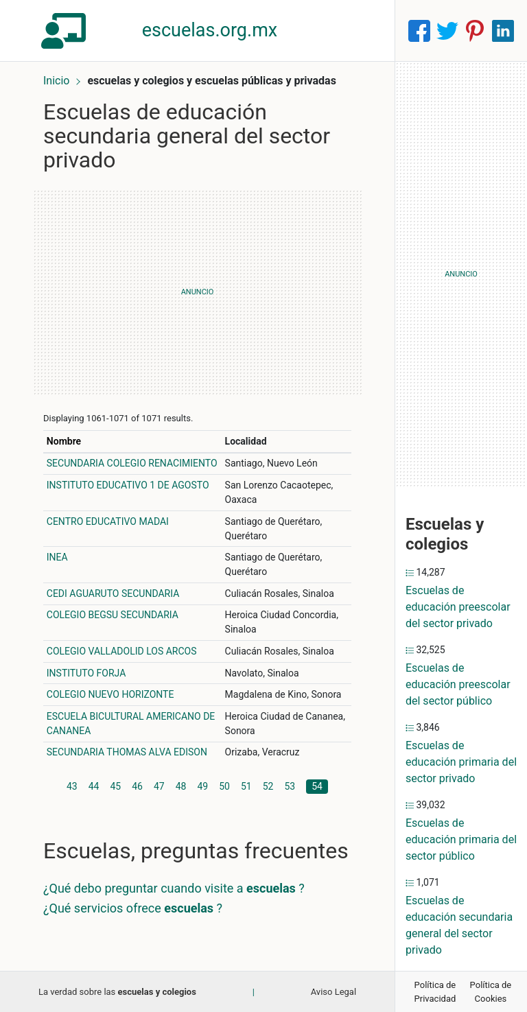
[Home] (65, 29)
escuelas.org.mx (210, 30)
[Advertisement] (197, 292)
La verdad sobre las (117, 992)
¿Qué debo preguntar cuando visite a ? (174, 888)
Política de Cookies (491, 992)
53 (290, 786)
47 (159, 786)
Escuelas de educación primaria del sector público (461, 839)
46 (137, 786)
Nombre (64, 441)
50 (224, 786)
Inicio (56, 80)
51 (246, 786)
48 (181, 786)
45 (115, 786)
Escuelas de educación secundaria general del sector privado (459, 925)
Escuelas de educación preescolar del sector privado (458, 607)
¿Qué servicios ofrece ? (132, 908)
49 (203, 786)
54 (317, 786)
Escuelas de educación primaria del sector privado (461, 762)
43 (72, 786)
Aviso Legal (333, 992)
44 (94, 786)
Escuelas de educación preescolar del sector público (458, 684)
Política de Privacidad (435, 992)
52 (268, 786)
